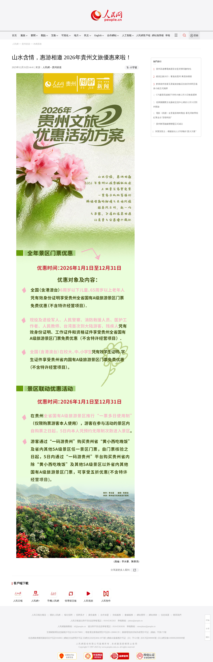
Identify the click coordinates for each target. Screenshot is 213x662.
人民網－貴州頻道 (52, 67)
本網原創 (37, 44)
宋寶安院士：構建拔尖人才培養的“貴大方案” (175, 131)
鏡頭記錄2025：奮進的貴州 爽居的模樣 (174, 76)
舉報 (167, 35)
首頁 (14, 35)
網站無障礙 (158, 35)
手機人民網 (53, 595)
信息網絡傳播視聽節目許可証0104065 (45, 638)
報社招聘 (68, 615)
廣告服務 (92, 615)
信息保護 (165, 615)
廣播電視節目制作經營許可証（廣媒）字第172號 (144, 632)
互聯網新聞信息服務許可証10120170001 (65, 632)
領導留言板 (71, 595)
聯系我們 (177, 615)
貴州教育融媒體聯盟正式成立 (169, 124)
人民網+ (35, 595)
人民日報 (18, 595)
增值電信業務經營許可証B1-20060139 (102, 632)
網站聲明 (141, 615)
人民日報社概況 (39, 615)
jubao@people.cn (135, 621)
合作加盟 (104, 615)
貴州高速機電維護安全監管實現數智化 (173, 69)
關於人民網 (55, 615)
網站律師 (153, 615)
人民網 (15, 44)
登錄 (196, 35)
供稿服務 (117, 615)
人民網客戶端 (143, 35)
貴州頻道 (26, 44)
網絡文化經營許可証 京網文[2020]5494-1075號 (85, 638)
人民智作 (106, 595)
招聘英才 (80, 615)
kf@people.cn (80, 626)
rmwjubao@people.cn (146, 626)
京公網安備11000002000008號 (171, 638)
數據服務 (129, 615)
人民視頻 (88, 595)
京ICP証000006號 (148, 638)
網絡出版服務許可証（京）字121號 (123, 638)
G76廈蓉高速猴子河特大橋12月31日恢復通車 (176, 95)
